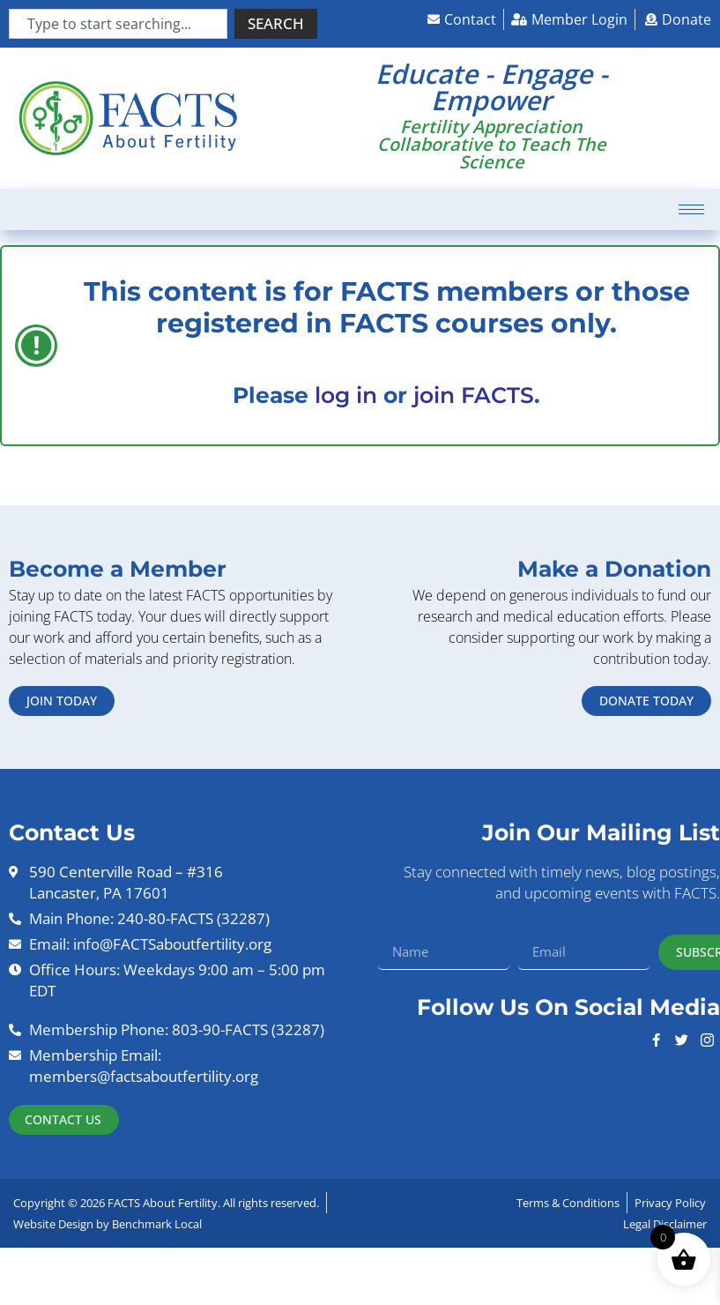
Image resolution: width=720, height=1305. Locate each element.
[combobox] (118, 24)
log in (346, 395)
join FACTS (473, 395)
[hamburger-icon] (691, 209)
